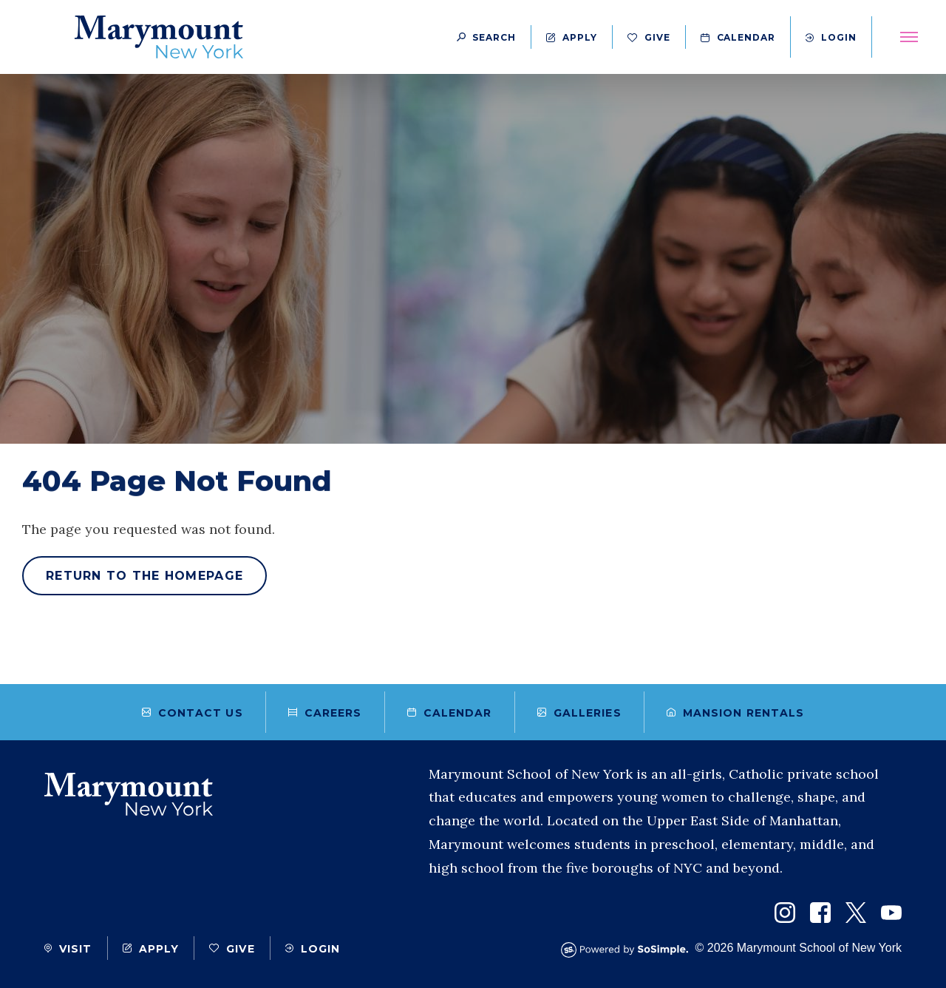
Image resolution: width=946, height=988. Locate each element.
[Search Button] (486, 37)
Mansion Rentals (736, 713)
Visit (68, 948)
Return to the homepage (144, 576)
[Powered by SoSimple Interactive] (628, 950)
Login (831, 37)
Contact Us (192, 713)
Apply (571, 37)
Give (648, 37)
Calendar (738, 37)
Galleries (579, 713)
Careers (325, 713)
